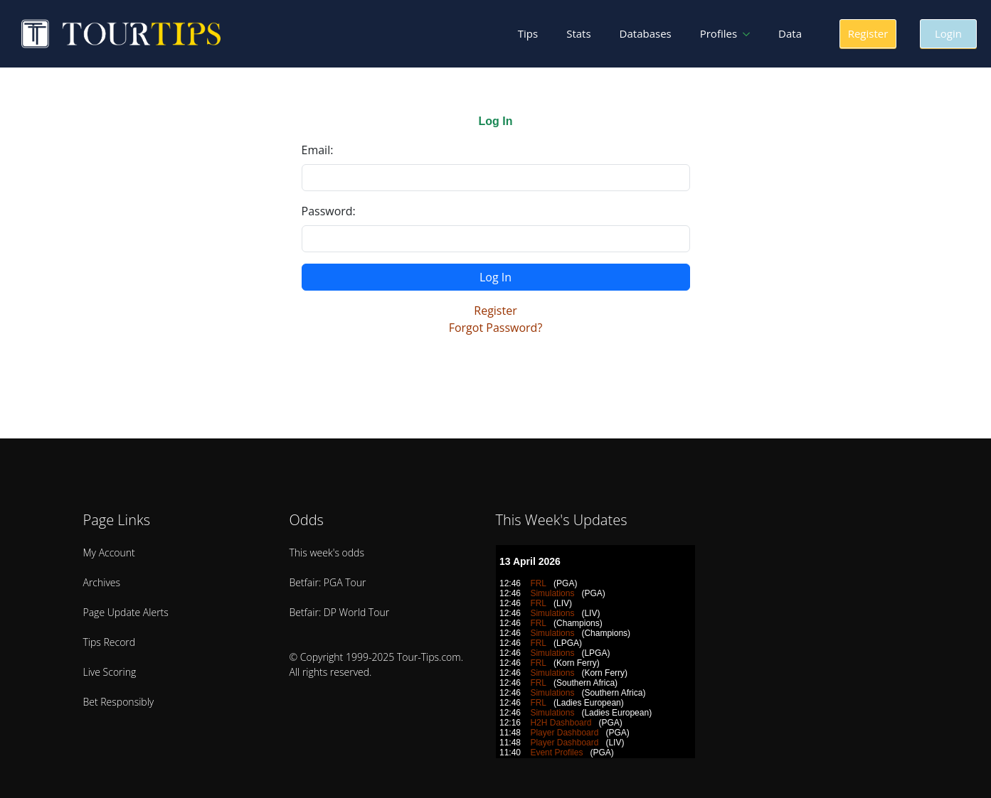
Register (495, 310)
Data (790, 33)
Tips (528, 33)
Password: (329, 211)
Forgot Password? (496, 327)
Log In (495, 277)
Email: (318, 150)
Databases (646, 33)
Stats (578, 33)
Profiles (718, 33)
